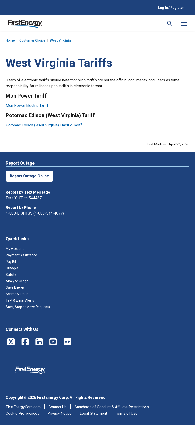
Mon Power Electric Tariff (27, 105)
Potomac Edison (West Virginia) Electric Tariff (44, 125)
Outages (12, 268)
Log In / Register (171, 8)
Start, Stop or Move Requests (28, 307)
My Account (15, 249)
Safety (11, 274)
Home (10, 40)
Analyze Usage (17, 281)
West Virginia (60, 40)
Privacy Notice (59, 413)
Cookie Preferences (22, 413)
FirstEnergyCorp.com (23, 407)
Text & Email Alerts (20, 300)
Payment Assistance (21, 255)
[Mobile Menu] (184, 24)
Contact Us (58, 407)
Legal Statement (93, 413)
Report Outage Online (29, 176)
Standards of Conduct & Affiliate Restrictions (112, 407)
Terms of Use (126, 413)
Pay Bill (11, 262)
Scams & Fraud (17, 294)
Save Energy (15, 287)
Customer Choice (32, 40)
